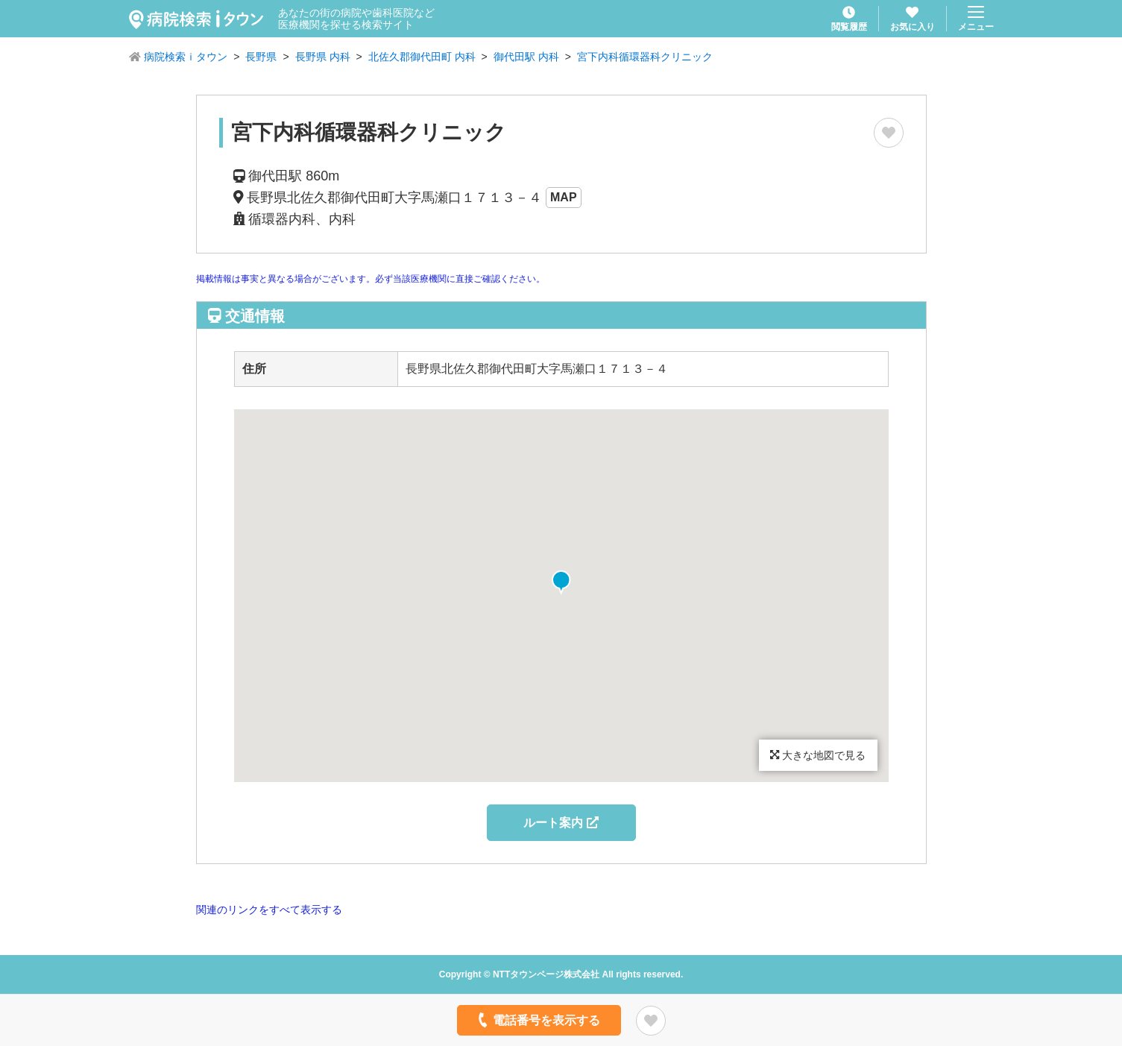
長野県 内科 (322, 57)
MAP (563, 197)
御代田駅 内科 (526, 57)
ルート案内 (560, 822)
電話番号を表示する (537, 1020)
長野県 (261, 57)
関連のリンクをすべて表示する (269, 910)
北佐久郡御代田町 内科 (422, 57)
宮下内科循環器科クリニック (645, 57)
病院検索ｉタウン (185, 57)
